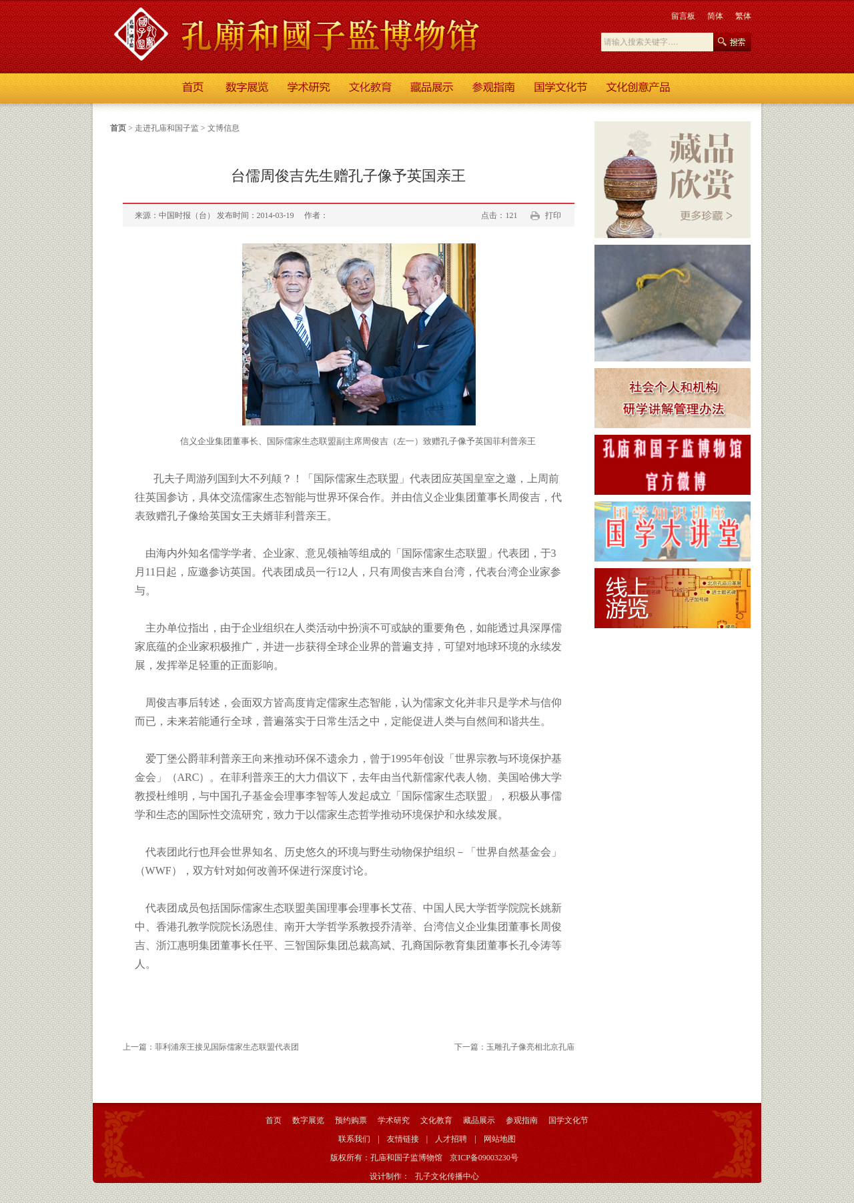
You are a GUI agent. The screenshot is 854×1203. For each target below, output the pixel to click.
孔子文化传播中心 (447, 1176)
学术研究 (394, 1120)
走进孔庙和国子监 (167, 128)
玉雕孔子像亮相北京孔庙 (530, 1047)
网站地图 (500, 1139)
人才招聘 (451, 1139)
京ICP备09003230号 (484, 1157)
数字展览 (308, 1120)
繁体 (743, 16)
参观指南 (522, 1120)
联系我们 (354, 1139)
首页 (118, 128)
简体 (715, 16)
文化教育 (436, 1120)
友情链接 (403, 1139)
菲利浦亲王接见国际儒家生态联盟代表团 (227, 1047)
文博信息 (223, 128)
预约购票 (351, 1120)
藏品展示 (479, 1120)
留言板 (683, 16)
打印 (553, 215)
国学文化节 (568, 1120)
